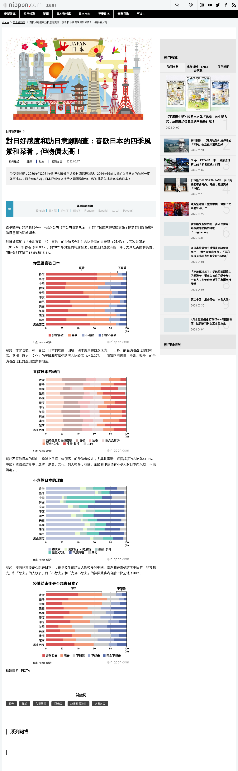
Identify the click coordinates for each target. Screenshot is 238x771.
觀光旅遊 (14, 161)
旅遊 (24, 703)
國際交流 (56, 161)
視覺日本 (104, 14)
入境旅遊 (41, 703)
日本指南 (84, 14)
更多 (141, 14)
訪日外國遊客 (78, 703)
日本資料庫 (63, 14)
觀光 (11, 703)
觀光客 (58, 703)
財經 (29, 161)
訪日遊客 (100, 703)
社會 (41, 161)
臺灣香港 (123, 14)
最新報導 (10, 14)
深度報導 (29, 14)
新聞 (46, 14)
